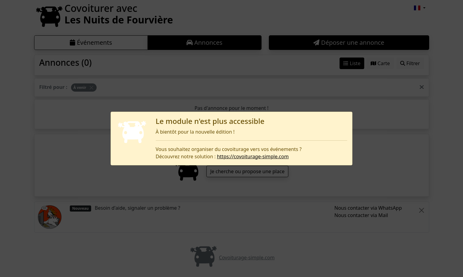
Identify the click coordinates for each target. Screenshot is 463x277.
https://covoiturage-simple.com (253, 156)
